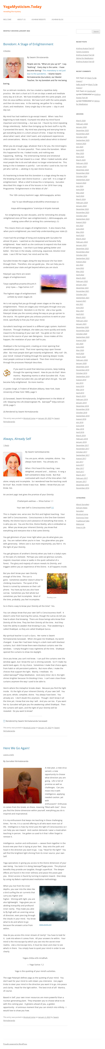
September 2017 (82, 455)
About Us (21, 19)
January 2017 (81, 481)
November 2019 (82, 370)
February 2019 (82, 399)
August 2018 (81, 419)
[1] (52, 507)
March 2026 (81, 120)
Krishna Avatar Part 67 (85, 48)
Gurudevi (80, 511)
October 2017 (81, 452)
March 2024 (81, 199)
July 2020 (79, 343)
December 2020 (82, 327)
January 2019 (81, 402)
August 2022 (81, 261)
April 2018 (80, 432)
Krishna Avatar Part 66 (85, 55)
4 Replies (6, 51)
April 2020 (80, 353)
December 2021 (82, 288)
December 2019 (82, 366)
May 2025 (80, 153)
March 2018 (81, 435)
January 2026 (81, 127)
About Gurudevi (82, 504)
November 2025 (82, 133)
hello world (80, 84)
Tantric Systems (82, 51)
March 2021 (81, 317)
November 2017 (82, 448)
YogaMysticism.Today (22, 6)
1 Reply (6, 445)
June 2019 (80, 386)
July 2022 (79, 265)
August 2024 (81, 183)
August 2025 (81, 143)
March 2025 (81, 160)
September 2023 (82, 219)
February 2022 (82, 281)
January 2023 (81, 245)
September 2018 (82, 416)
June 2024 (80, 189)
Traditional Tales (82, 521)
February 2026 (82, 124)
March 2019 (81, 396)
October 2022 (81, 255)
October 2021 (81, 294)
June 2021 (80, 307)
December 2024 (82, 170)
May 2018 (80, 429)
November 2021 (82, 291)
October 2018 (81, 412)
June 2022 (80, 268)
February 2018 (82, 439)
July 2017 (79, 462)
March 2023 (81, 238)
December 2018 (82, 406)
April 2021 (80, 314)
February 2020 (82, 360)
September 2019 (82, 376)
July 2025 (79, 147)
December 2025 (82, 130)
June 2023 (80, 229)
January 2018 (81, 442)
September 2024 (82, 179)
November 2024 (82, 173)
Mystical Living (29, 418)
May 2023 (80, 232)
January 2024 (81, 206)
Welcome (7, 19)
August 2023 (81, 222)
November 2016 (82, 488)
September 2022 (82, 258)
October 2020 (81, 334)
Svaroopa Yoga (82, 517)
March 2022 (81, 278)
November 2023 (82, 212)
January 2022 (81, 284)
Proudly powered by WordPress (15, 1044)
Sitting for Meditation (85, 58)
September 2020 (82, 337)
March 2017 (81, 475)
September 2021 (82, 297)
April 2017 (80, 471)
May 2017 (80, 468)
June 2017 (80, 465)
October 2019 (81, 373)
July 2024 (79, 186)
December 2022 (82, 248)
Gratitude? (91, 91)
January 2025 (81, 166)
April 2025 (80, 156)
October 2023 (81, 215)
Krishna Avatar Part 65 (85, 61)
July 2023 (79, 225)
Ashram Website (39, 19)
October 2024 (81, 176)
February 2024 (82, 202)
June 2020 (80, 347)
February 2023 (82, 242)
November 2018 (82, 409)
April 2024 (80, 196)
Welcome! (80, 524)
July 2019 (79, 383)
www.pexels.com (45, 925)
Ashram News (81, 507)
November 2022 (82, 252)
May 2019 (80, 389)
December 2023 (82, 209)
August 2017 (81, 458)
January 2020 (81, 363)
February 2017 (82, 478)
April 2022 (80, 275)
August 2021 (81, 301)
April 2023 (80, 235)
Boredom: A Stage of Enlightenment (28, 44)
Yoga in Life (80, 527)
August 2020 (81, 340)
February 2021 (82, 320)
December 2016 (82, 484)
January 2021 (81, 324)
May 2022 (80, 271)
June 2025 (80, 150)
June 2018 (80, 425)
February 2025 (82, 163)
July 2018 (79, 422)
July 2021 (79, 304)
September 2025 (82, 140)
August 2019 (81, 380)
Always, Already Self (17, 439)
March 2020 (81, 357)
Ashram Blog (57, 19)
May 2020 (80, 350)
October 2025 (81, 137)
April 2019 (80, 393)
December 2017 (82, 445)
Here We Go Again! (16, 748)
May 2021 (80, 311)
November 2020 (82, 330)
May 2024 (80, 193)
